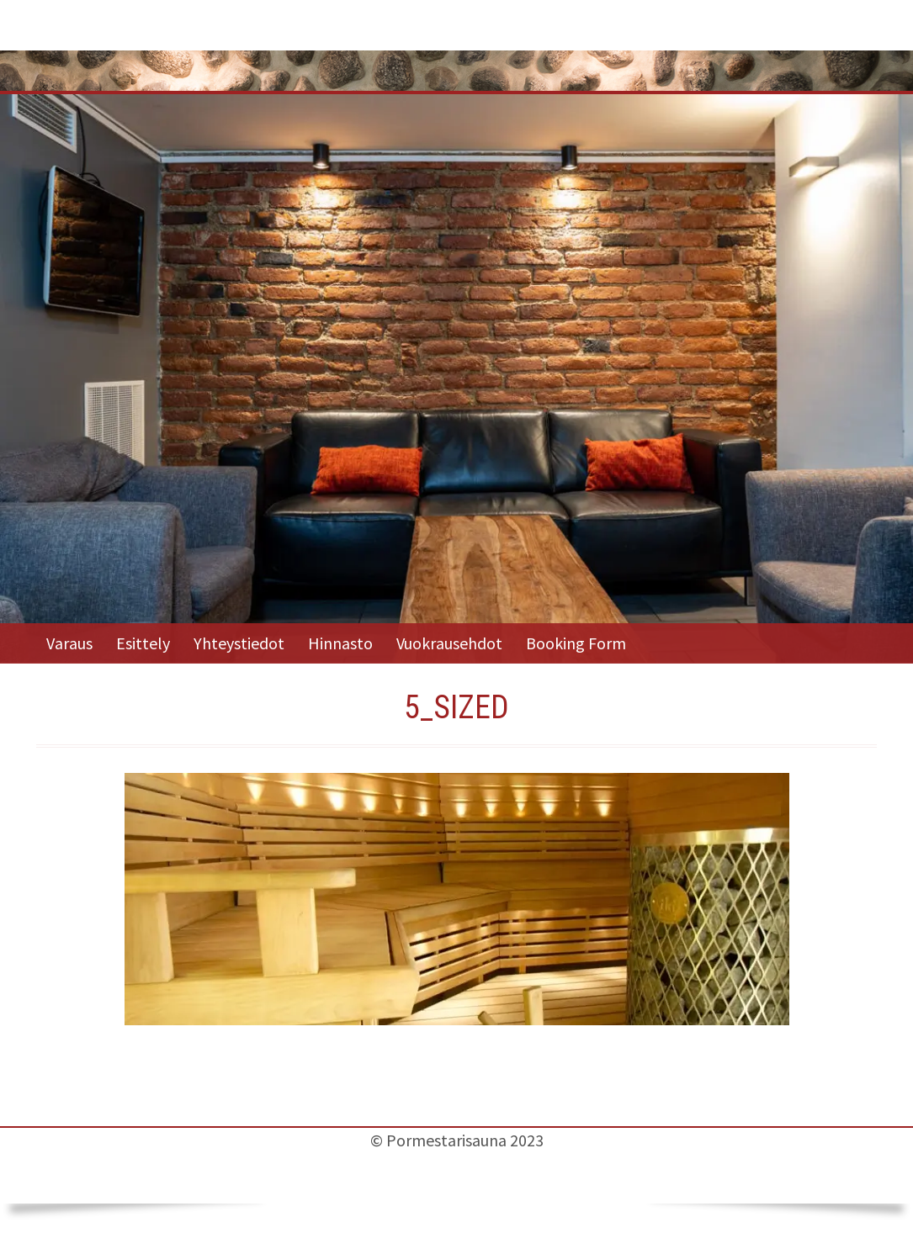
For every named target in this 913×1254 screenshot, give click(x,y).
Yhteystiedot (239, 642)
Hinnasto (340, 642)
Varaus (69, 642)
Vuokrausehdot (449, 642)
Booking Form (576, 642)
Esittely (143, 642)
